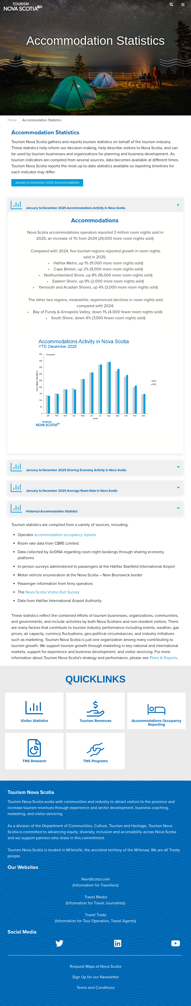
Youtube (153, 944)
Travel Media (95, 897)
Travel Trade (95, 914)
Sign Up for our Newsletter (95, 977)
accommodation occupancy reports (65, 534)
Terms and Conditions (96, 987)
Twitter (37, 944)
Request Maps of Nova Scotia (95, 966)
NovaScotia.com (95, 879)
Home (12, 120)
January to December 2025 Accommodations (47, 183)
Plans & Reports (163, 657)
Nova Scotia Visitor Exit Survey (52, 592)
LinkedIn (94, 944)
